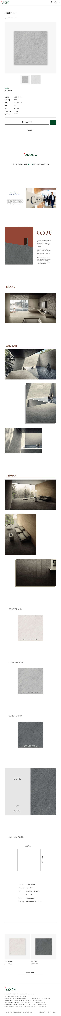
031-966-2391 (35, 998)
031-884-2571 (30, 1002)
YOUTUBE (15, 994)
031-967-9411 (32, 1004)
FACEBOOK (31, 994)
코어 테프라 (34, 961)
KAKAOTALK (23, 994)
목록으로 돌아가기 (30, 972)
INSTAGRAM (8, 994)
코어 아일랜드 (8, 961)
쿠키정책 (54, 1012)
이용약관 (49, 1012)
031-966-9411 (32, 1006)
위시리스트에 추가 (27, 122)
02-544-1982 (28, 1000)
